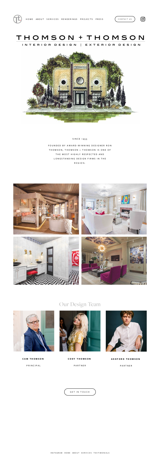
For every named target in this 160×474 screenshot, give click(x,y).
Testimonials (102, 453)
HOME (29, 19)
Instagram (56, 453)
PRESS (100, 19)
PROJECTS (86, 19)
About (76, 453)
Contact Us (125, 19)
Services (86, 453)
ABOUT (40, 19)
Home (67, 453)
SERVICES (53, 19)
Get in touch (80, 391)
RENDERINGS (69, 19)
